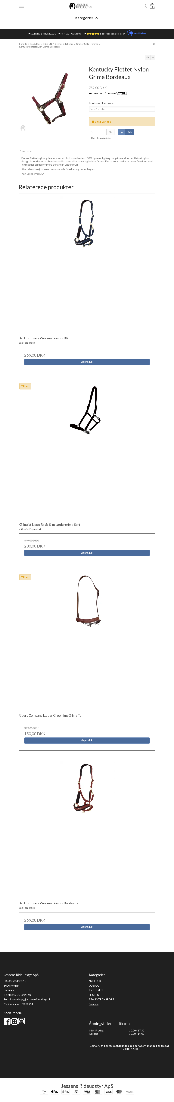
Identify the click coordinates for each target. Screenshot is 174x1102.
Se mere (93, 1004)
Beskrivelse (26, 151)
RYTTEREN (96, 990)
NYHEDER (95, 980)
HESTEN (94, 994)
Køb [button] (125, 132)
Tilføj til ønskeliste (100, 138)
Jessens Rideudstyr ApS (87, 1086)
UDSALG (94, 985)
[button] (147, 57)
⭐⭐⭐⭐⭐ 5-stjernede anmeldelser (105, 33)
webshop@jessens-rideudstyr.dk (31, 999)
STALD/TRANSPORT (101, 999)
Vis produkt (87, 361)
